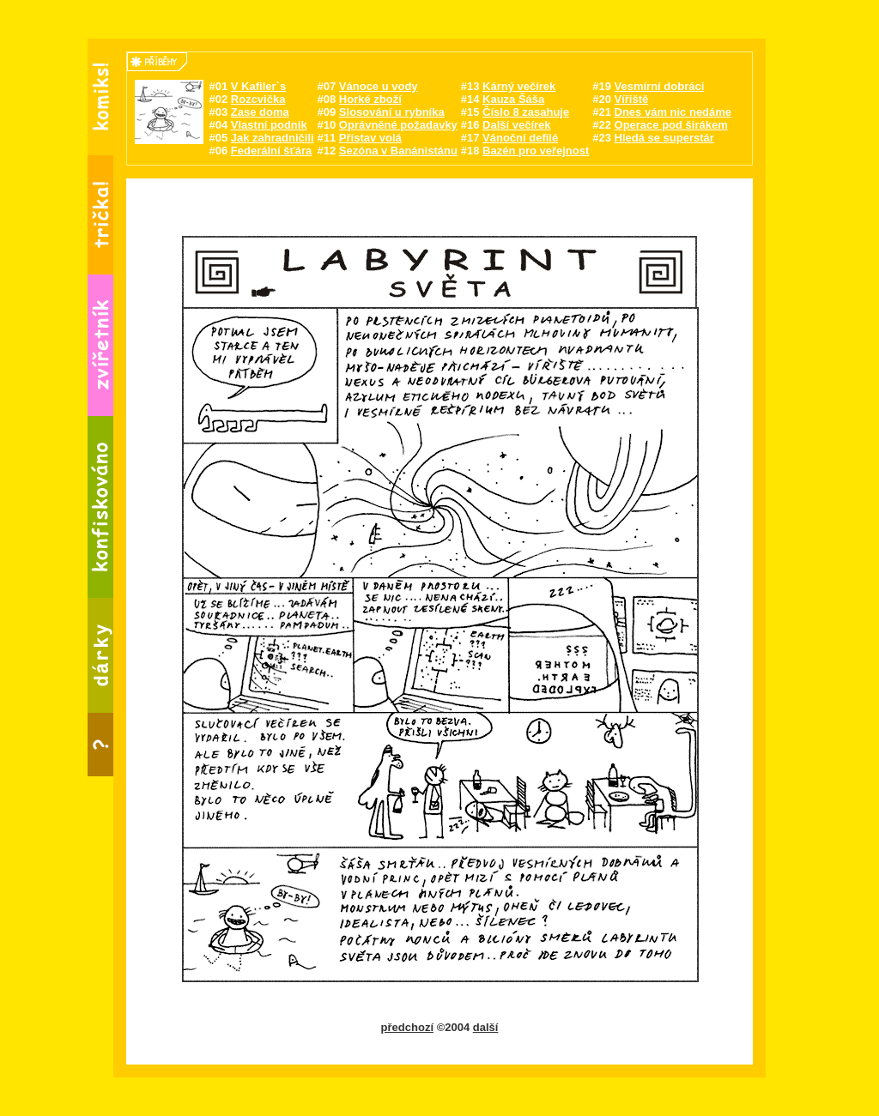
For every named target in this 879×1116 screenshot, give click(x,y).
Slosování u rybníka (392, 112)
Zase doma (260, 112)
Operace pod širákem (671, 124)
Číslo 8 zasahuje (525, 112)
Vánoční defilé (520, 137)
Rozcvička (258, 99)
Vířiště (632, 99)
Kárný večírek (518, 86)
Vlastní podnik (269, 124)
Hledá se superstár (664, 137)
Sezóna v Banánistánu (398, 150)
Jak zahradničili (272, 137)
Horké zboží (370, 99)
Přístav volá (370, 137)
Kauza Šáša (513, 99)
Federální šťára (271, 150)
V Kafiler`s (258, 86)
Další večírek (516, 124)
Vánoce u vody (378, 86)
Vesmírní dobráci (660, 86)
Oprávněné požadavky (398, 124)
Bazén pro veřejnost (535, 150)
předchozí (407, 1027)
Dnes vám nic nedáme (673, 112)
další (486, 1027)
